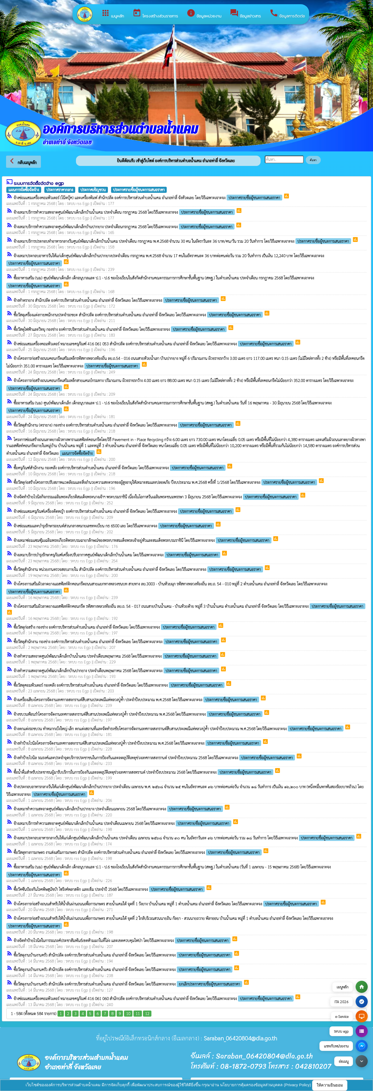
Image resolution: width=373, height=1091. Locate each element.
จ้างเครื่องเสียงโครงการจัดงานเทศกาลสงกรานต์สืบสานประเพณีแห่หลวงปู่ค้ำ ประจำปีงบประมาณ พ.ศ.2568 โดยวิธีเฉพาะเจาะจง (137, 699)
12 (147, 1013)
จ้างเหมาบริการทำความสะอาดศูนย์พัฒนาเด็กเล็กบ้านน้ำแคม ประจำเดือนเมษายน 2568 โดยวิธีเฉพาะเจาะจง (123, 823)
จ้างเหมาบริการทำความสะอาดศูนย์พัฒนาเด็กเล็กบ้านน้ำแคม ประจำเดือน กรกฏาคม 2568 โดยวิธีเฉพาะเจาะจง (125, 211)
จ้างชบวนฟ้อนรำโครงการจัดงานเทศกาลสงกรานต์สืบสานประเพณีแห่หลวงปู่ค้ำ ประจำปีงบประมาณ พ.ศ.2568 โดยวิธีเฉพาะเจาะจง (139, 713)
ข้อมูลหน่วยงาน (203, 13)
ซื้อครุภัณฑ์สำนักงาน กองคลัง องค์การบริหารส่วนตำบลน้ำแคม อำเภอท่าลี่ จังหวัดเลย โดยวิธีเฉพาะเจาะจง (120, 467)
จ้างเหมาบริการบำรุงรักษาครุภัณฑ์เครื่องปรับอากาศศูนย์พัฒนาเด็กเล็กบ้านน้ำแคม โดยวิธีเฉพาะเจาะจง (117, 554)
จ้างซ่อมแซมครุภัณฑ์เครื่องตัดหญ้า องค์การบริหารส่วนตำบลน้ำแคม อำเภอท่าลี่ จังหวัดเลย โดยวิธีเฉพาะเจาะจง (124, 511)
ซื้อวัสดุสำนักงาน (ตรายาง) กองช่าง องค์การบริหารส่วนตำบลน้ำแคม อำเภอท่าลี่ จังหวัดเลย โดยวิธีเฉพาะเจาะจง (124, 424)
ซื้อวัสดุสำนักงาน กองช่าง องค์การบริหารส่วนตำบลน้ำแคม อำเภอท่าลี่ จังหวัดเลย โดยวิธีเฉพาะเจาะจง (117, 641)
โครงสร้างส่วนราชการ (155, 13)
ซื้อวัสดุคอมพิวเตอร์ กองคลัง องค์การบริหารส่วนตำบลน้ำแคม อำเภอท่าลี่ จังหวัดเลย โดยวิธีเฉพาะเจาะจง (120, 684)
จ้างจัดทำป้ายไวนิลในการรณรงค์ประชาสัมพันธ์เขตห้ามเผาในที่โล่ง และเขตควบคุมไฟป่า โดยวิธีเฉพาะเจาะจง (123, 940)
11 (138, 1013)
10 (128, 1013)
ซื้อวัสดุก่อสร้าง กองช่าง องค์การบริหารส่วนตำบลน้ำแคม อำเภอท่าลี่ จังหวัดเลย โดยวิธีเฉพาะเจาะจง (116, 626)
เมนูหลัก (112, 13)
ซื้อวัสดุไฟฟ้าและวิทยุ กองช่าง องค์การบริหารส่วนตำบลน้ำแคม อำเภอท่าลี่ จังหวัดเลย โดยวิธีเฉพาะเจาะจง (121, 329)
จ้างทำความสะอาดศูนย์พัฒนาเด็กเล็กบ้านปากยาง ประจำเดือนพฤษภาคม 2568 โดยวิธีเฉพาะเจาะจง (117, 670)
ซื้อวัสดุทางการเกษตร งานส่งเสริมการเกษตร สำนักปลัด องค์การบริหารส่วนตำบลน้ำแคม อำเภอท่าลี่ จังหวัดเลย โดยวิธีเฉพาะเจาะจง (138, 852)
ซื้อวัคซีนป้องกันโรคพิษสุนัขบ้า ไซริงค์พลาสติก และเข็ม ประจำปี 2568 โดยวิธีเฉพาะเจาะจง (110, 889)
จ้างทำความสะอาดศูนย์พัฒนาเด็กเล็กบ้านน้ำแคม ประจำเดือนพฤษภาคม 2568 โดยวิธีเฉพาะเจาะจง (116, 655)
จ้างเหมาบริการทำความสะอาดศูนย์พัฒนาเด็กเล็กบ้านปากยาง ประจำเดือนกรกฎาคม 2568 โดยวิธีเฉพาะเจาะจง (125, 226)
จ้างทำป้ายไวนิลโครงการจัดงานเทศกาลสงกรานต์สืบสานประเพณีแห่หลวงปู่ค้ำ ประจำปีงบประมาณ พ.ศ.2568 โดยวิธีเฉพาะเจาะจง (138, 742)
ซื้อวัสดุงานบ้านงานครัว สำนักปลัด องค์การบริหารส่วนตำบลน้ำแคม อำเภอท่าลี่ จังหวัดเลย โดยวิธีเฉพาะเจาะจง (123, 954)
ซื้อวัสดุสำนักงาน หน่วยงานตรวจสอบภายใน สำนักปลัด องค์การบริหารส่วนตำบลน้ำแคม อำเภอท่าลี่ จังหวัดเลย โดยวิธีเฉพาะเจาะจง (139, 569)
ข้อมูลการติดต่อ (287, 13)
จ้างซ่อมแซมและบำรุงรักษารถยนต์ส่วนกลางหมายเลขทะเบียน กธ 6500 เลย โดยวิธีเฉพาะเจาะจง (114, 525)
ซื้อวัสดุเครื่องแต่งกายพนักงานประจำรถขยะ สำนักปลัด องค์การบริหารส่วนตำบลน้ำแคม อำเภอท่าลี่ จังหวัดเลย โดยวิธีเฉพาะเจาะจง (139, 314)
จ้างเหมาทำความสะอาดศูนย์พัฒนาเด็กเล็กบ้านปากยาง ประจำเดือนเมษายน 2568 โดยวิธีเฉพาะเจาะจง (119, 808)
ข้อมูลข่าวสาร (245, 13)
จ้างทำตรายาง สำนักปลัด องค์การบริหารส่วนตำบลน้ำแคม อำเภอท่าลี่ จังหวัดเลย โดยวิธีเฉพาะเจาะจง (117, 300)
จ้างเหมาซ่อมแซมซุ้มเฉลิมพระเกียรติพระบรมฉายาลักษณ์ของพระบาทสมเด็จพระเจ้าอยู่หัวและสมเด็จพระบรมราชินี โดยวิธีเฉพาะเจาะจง (143, 540)
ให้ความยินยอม (330, 1085)
